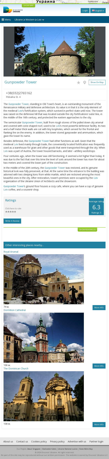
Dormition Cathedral (15, 310)
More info (99, 307)
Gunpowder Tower (18, 104)
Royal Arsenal (11, 251)
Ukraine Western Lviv (29, 19)
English (98, 10)
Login (85, 10)
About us (8, 441)
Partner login (96, 441)
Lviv (20, 110)
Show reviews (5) (87, 229)
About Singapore (33, 449)
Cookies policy (39, 441)
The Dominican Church (16, 368)
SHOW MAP (28, 5)
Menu (6, 19)
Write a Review (12, 221)
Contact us (22, 441)
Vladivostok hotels (49, 449)
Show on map (97, 82)
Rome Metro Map (86, 449)
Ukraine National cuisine (67, 449)
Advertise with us (77, 441)
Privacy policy (57, 441)
